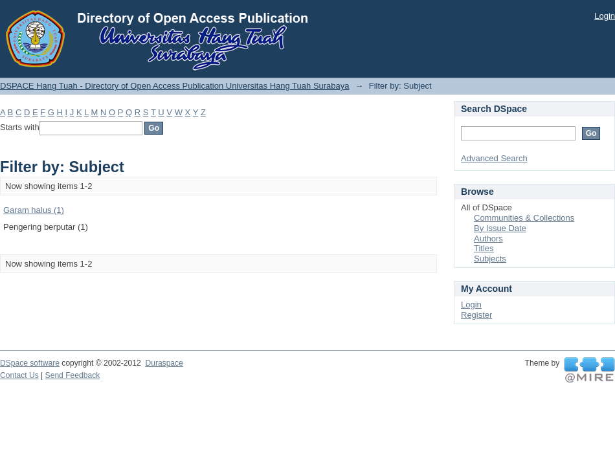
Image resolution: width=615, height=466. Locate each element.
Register (476, 315)
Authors (488, 238)
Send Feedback (72, 375)
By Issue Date (500, 228)
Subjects (490, 258)
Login (604, 16)
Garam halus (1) (33, 210)
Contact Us (19, 375)
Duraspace (164, 363)
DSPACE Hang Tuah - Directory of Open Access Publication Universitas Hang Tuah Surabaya (175, 86)
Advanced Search (494, 158)
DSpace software (30, 363)
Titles (484, 248)
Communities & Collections (524, 218)
